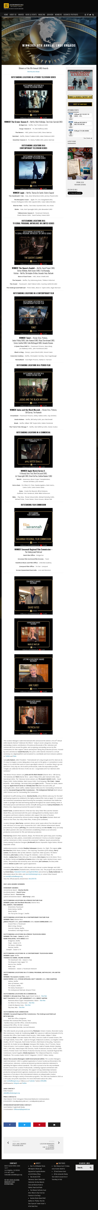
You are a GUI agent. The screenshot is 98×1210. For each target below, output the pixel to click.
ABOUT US (13, 14)
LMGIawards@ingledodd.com (22, 1109)
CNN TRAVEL (61, 1163)
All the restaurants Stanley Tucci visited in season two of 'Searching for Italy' (60, 1176)
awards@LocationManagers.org (14, 876)
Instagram (16, 1083)
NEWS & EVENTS (31, 14)
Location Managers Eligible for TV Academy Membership (47, 1146)
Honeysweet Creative (20, 872)
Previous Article (16, 1141)
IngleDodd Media (33, 872)
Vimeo (14, 756)
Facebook (31, 1081)
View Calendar (88, 138)
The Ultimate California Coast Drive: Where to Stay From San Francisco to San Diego (37, 1192)
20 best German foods (60, 1171)
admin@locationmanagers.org (12, 1093)
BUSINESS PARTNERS (71, 14)
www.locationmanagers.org (33, 874)
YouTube (8, 756)
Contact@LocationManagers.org (13, 1174)
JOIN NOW (50, 14)
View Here (44, 996)
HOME (6, 14)
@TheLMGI (43, 1081)
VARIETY (38, 1163)
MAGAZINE (41, 14)
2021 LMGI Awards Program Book (19, 1144)
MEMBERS (58, 14)
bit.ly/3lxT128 (32, 879)
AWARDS (21, 14)
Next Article (51, 1141)
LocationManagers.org (13, 1081)
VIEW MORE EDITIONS (80, 185)
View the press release (33, 71)
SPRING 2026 (80, 182)
